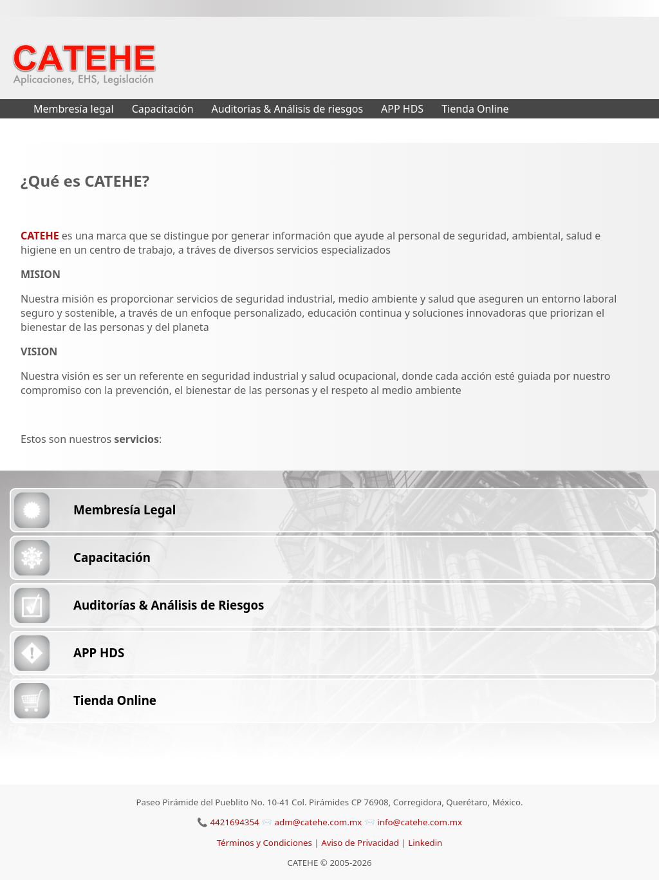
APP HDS (402, 109)
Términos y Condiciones (266, 842)
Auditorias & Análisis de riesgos (288, 109)
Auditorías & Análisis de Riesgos (168, 605)
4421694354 (234, 822)
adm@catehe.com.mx (319, 822)
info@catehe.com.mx (419, 822)
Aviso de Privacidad (361, 842)
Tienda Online (474, 109)
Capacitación (163, 109)
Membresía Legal (124, 509)
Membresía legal (73, 109)
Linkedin (425, 842)
